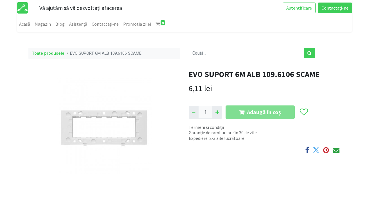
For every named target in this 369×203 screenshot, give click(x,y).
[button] (304, 112)
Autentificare (299, 8)
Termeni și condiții (206, 127)
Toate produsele (48, 53)
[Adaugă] (217, 112)
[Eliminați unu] (194, 112)
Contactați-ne (334, 8)
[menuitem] (24, 24)
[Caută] (309, 53)
